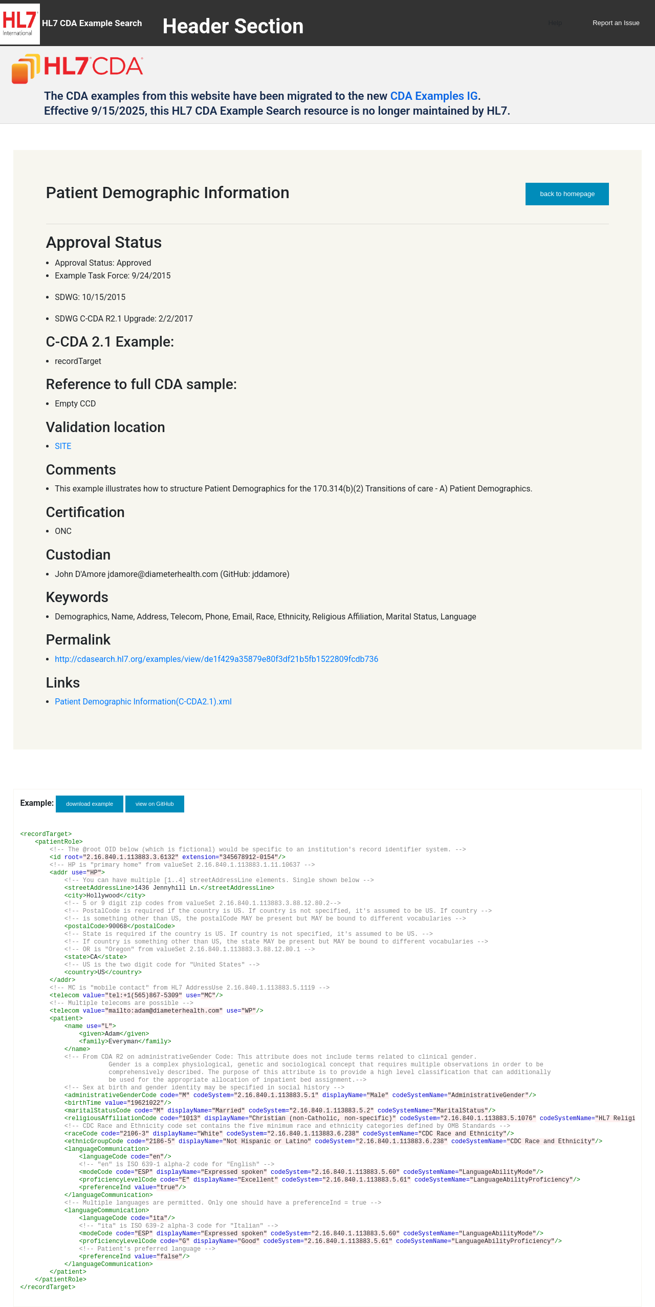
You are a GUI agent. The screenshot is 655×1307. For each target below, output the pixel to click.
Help (555, 23)
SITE (63, 446)
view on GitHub (155, 804)
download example (89, 804)
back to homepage (567, 194)
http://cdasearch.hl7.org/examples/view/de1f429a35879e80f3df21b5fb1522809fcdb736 (216, 659)
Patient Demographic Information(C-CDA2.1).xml (143, 701)
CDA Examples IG (434, 96)
